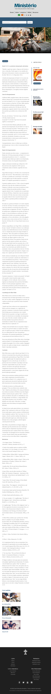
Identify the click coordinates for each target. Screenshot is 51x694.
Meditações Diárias (36, 660)
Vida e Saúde (36, 674)
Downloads (13, 674)
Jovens (12, 662)
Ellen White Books (36, 676)
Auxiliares (13, 664)
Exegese (5, 61)
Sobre (17, 12)
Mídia (29, 12)
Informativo (13, 665)
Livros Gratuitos (13, 670)
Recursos (35, 12)
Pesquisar (30, 22)
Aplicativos (13, 672)
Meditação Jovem (36, 664)
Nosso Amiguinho (36, 672)
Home (12, 12)
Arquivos (23, 12)
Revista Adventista (36, 670)
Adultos (12, 660)
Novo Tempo (36, 679)
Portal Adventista (36, 677)
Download (37, 83)
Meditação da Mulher (36, 662)
